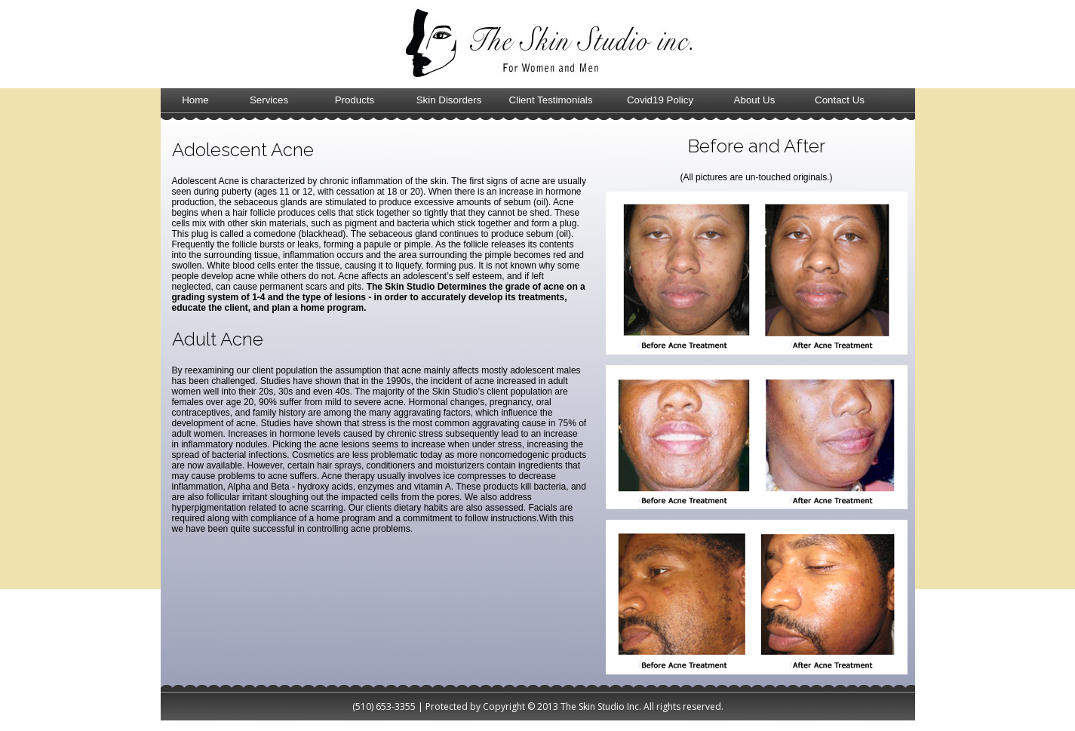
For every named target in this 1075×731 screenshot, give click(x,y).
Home (195, 100)
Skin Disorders (449, 100)
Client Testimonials (551, 100)
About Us (755, 100)
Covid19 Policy (660, 100)
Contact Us (840, 100)
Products (355, 100)
